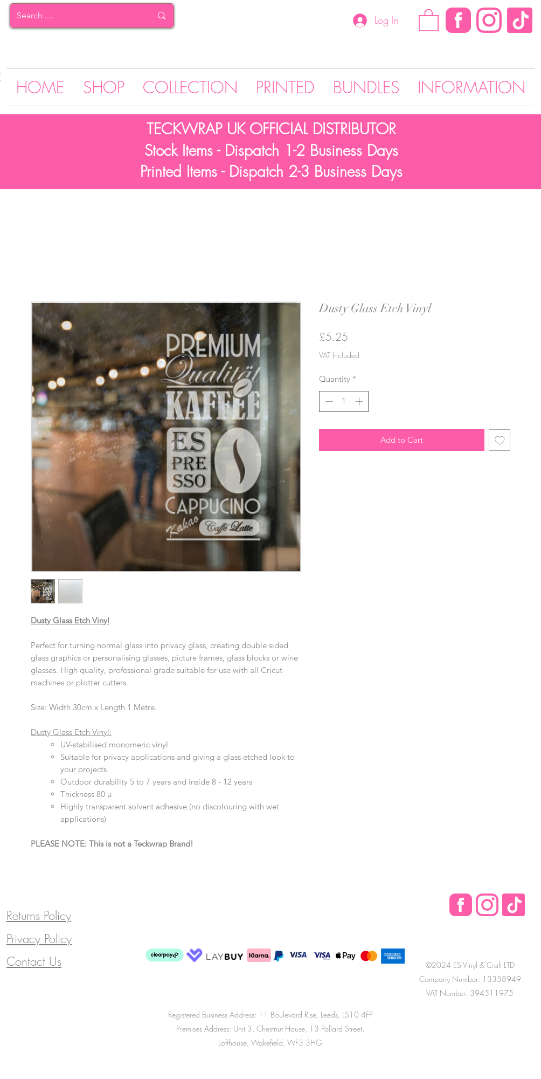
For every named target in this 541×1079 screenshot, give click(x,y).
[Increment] (360, 401)
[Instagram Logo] (489, 20)
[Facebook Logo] (460, 905)
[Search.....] (76, 16)
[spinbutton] (344, 401)
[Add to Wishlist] (500, 440)
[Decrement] (328, 401)
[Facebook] (458, 20)
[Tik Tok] (519, 20)
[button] (429, 19)
